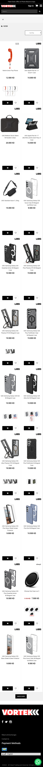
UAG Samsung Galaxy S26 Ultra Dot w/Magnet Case (32, 397)
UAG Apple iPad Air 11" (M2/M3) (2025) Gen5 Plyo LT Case (31, 138)
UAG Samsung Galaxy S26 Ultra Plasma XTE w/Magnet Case (10, 463)
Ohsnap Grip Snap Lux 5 (31, 591)
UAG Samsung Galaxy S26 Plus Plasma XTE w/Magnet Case (32, 268)
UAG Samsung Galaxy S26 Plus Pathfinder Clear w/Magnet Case (32, 333)
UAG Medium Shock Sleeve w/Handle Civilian (10, 137)
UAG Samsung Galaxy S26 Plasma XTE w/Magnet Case (10, 332)
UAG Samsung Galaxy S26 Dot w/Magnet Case (10, 397)
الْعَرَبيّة (4, 754)
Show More (21, 696)
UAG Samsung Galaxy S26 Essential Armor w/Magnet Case (10, 268)
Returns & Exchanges (9, 735)
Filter (4, 26)
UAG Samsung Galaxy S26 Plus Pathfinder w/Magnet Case (31, 463)
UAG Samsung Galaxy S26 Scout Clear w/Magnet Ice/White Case (32, 203)
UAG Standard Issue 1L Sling (10, 201)
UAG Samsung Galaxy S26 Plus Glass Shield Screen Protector (10, 528)
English (10, 754)
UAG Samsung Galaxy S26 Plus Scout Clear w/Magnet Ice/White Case (31, 658)
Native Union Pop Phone (10, 70)
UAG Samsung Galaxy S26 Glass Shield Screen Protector (10, 657)
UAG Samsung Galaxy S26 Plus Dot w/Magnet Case (32, 527)
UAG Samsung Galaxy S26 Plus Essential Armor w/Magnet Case (10, 593)
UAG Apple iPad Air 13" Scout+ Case (32, 72)
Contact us (5, 739)
